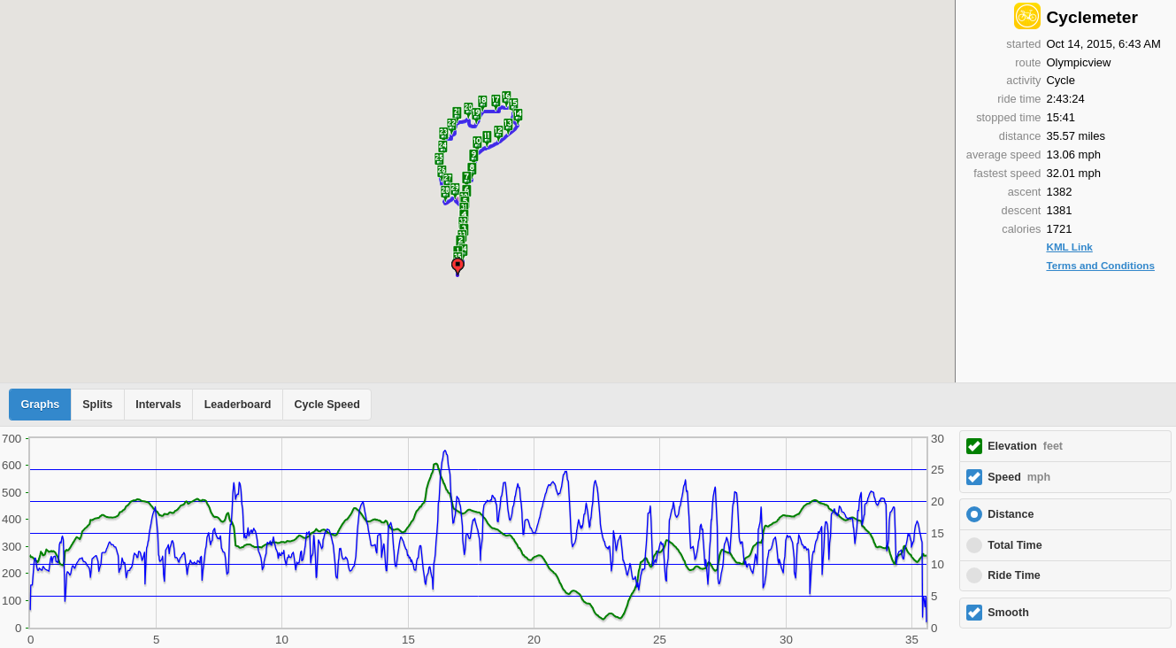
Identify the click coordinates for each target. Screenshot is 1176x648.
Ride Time (1014, 575)
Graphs (40, 404)
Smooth (1008, 612)
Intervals (158, 404)
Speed (1019, 477)
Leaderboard (238, 404)
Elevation (1025, 446)
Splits (97, 404)
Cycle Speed (326, 404)
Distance (1011, 514)
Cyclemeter (1091, 17)
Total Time (1014, 545)
